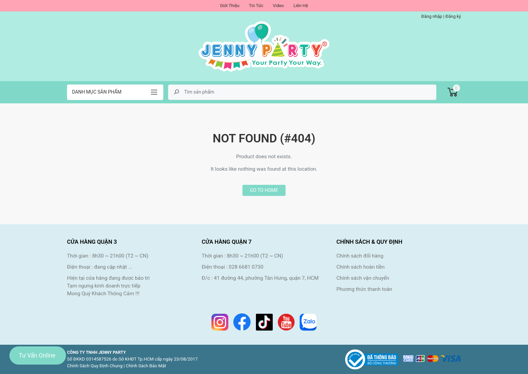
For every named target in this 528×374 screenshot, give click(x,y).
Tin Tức (256, 5)
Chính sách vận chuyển (362, 278)
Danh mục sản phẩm (97, 92)
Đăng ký (453, 16)
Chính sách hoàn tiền (360, 267)
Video (278, 5)
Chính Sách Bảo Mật (146, 365)
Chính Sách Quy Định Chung (95, 365)
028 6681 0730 (246, 267)
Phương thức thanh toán (364, 289)
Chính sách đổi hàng (359, 256)
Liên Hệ (300, 5)
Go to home (264, 190)
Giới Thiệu (229, 5)
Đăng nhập (431, 16)
